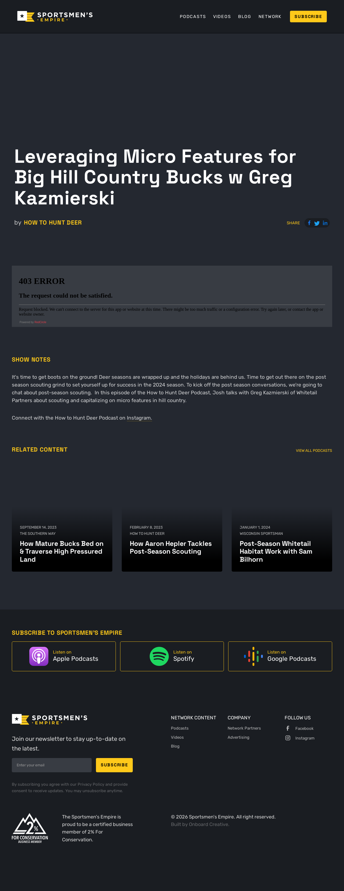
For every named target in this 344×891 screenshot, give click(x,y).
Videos (222, 16)
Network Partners (244, 728)
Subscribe (308, 16)
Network (270, 16)
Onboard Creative (208, 824)
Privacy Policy (91, 784)
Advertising (238, 737)
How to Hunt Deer (53, 222)
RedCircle (40, 322)
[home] (55, 16)
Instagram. (139, 418)
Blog (244, 16)
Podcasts (193, 16)
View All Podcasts (314, 450)
